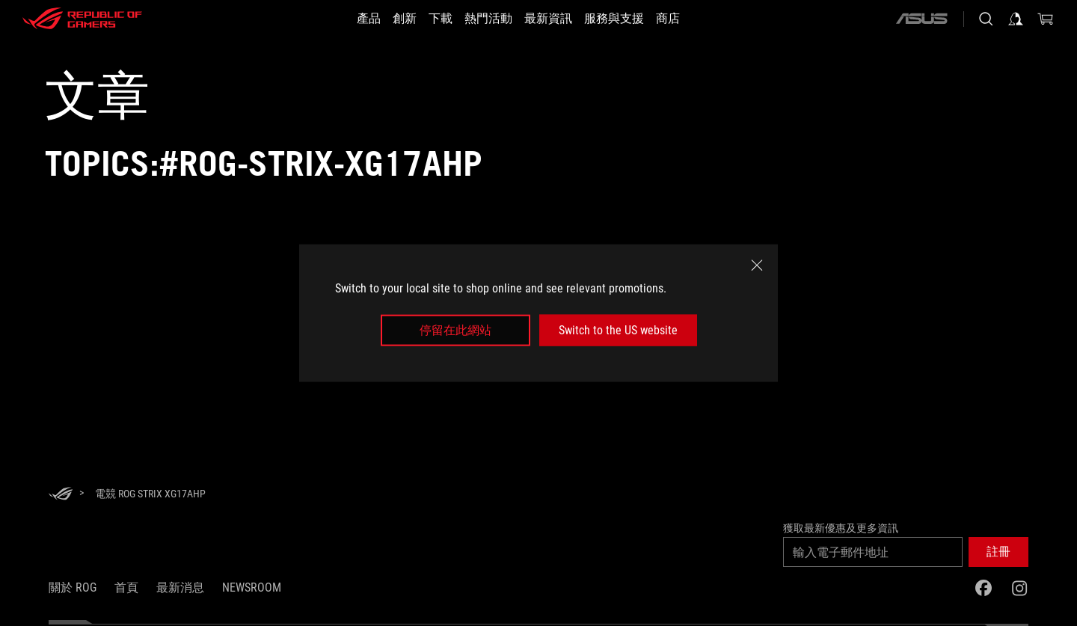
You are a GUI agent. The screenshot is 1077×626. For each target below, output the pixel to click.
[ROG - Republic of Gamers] (82, 18)
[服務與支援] (632, 18)
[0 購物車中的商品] (1046, 18)
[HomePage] (61, 495)
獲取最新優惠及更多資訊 (840, 528)
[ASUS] (921, 18)
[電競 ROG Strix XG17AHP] (150, 494)
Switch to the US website (618, 330)
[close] (757, 265)
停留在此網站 (455, 330)
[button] (998, 552)
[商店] (695, 18)
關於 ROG (72, 587)
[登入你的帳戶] (1016, 18)
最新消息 (180, 587)
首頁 (126, 587)
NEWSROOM (251, 587)
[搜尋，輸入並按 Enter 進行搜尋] (986, 18)
